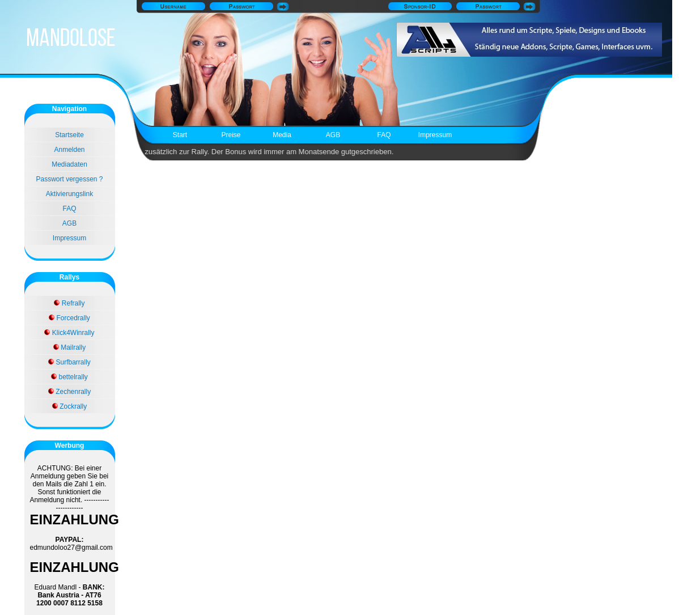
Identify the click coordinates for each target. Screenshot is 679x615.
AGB (333, 135)
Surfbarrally (69, 362)
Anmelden (69, 150)
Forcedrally (69, 318)
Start (180, 135)
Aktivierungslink (69, 194)
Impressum (435, 135)
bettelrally (69, 377)
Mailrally (69, 347)
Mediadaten (69, 164)
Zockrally (69, 406)
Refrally (69, 303)
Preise (230, 135)
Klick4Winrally (69, 333)
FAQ (384, 135)
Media (282, 135)
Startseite (69, 135)
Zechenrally (69, 392)
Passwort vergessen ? (69, 179)
